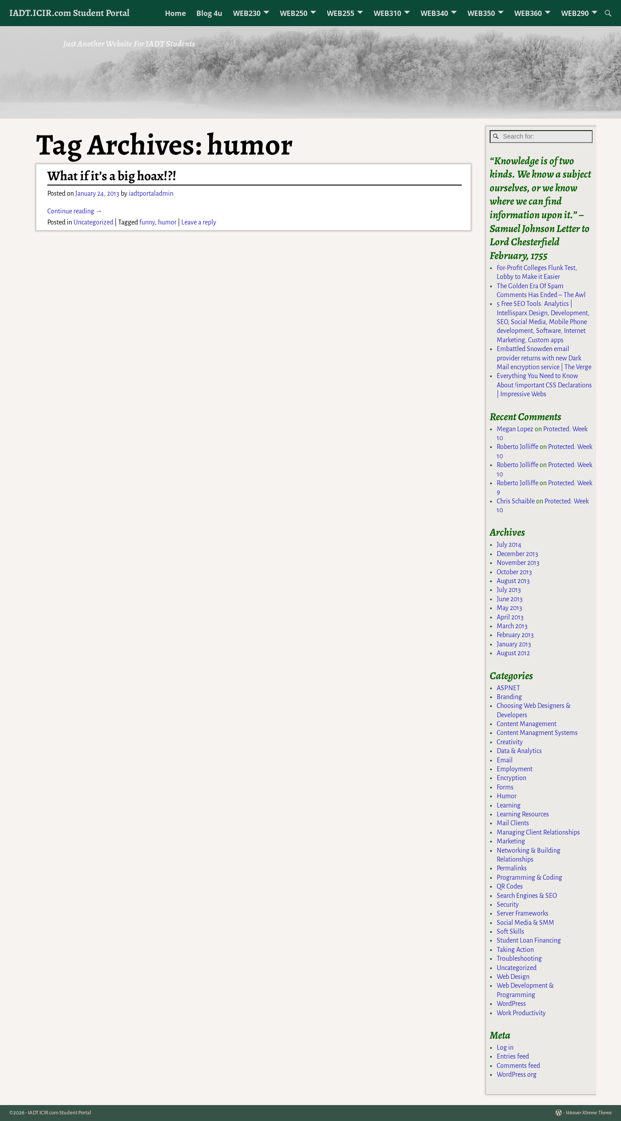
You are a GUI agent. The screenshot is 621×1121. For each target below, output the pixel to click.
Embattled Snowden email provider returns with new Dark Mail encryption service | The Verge (544, 358)
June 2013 (510, 599)
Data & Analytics (519, 750)
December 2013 (517, 553)
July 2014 (509, 544)
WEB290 (575, 13)
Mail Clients (513, 823)
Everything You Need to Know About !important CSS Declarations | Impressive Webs (544, 385)
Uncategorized (93, 222)
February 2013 (515, 634)
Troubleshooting (519, 958)
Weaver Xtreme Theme (589, 1113)
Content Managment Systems (537, 732)
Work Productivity (521, 1013)
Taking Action (515, 949)
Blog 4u (209, 13)
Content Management (526, 723)
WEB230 (247, 13)
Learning (509, 805)
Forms (505, 787)
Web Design (513, 976)
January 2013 (514, 644)
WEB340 (434, 13)
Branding (509, 696)
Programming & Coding (529, 877)
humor (167, 222)
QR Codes (510, 886)
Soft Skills (510, 931)
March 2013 (512, 626)
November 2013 (518, 562)
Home (175, 13)
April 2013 (510, 617)
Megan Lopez (515, 429)
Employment (515, 769)
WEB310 (387, 13)
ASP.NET (508, 688)
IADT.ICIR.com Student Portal (69, 12)
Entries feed (513, 1056)
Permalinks (512, 868)
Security (508, 904)
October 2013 (514, 572)
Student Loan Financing (529, 940)
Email (505, 760)
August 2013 (513, 580)
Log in (505, 1047)
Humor (507, 796)
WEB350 (481, 13)
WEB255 (340, 13)
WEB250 (293, 13)
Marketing (511, 841)
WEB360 (528, 13)
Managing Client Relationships (538, 832)
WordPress (511, 1003)
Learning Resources (523, 814)
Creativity (510, 742)
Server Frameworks (522, 913)
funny (147, 222)
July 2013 (509, 589)
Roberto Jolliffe (517, 446)
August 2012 (513, 653)
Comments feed (518, 1065)
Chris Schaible (516, 501)
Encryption (511, 777)
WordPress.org (517, 1074)
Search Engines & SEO (527, 895)
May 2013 (509, 607)
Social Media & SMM (525, 922)
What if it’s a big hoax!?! (111, 176)
